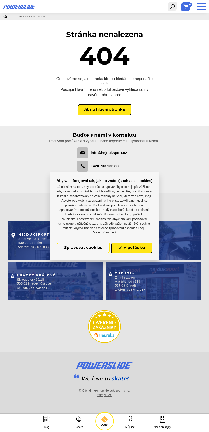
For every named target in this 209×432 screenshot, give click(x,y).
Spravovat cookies (83, 248)
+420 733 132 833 (98, 166)
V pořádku (132, 248)
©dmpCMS (104, 395)
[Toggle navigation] (172, 6)
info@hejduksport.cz (102, 152)
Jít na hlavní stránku (104, 110)
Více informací (104, 232)
